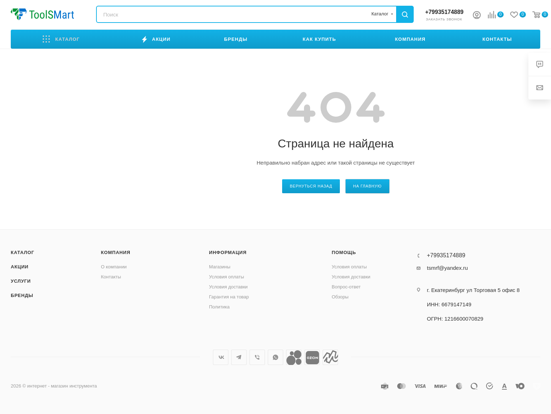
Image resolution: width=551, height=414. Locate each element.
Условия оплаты (226, 276)
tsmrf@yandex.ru (447, 268)
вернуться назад (311, 186)
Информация (228, 252)
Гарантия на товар (229, 296)
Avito (293, 357)
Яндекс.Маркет (330, 357)
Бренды (22, 295)
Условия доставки (228, 286)
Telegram (239, 357)
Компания (115, 252)
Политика (219, 307)
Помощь (344, 252)
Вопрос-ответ (346, 286)
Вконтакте (220, 357)
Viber (257, 357)
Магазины (220, 266)
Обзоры (340, 296)
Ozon (312, 357)
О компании (114, 266)
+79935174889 (444, 12)
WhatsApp (275, 357)
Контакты (111, 276)
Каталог (22, 252)
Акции (20, 266)
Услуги (21, 281)
